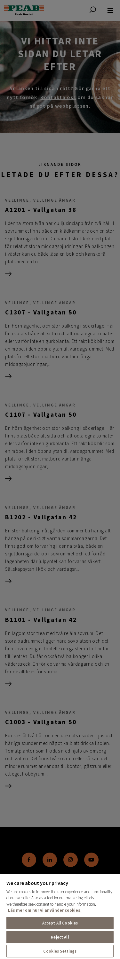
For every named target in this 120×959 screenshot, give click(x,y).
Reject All (60, 937)
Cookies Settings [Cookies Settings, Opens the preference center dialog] (59, 951)
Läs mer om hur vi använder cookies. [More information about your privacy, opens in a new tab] (45, 910)
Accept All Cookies (60, 923)
